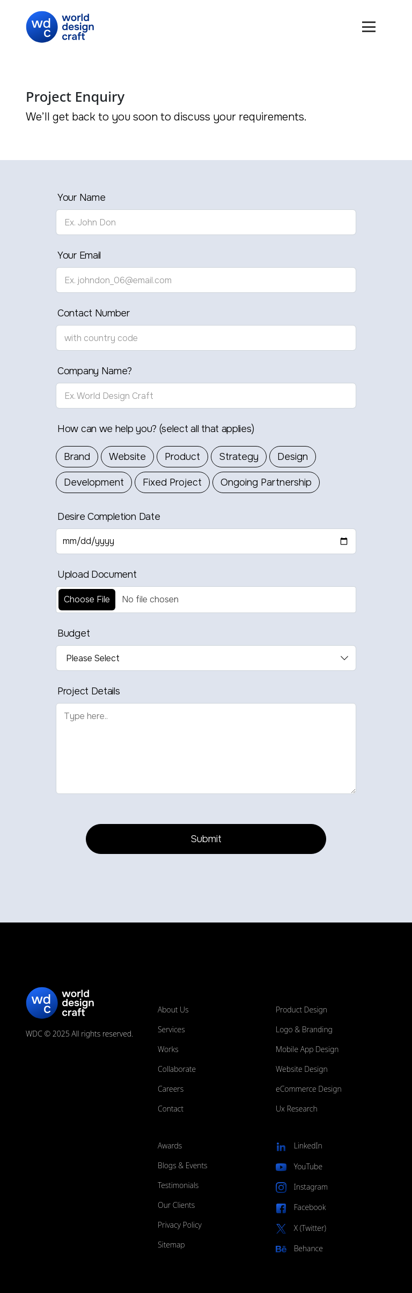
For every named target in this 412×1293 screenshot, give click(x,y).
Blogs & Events (183, 1165)
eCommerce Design (309, 1089)
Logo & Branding (304, 1029)
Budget (73, 633)
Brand (77, 457)
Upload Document (97, 574)
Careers (170, 1089)
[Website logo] (63, 27)
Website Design (302, 1069)
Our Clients (176, 1205)
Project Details (88, 691)
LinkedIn (299, 1146)
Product (182, 457)
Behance (299, 1248)
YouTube (299, 1167)
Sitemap (171, 1244)
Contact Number (93, 313)
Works (168, 1049)
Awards (170, 1145)
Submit (206, 839)
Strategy (239, 457)
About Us (173, 1009)
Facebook (301, 1207)
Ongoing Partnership (266, 482)
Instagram (302, 1187)
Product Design (301, 1009)
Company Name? (94, 371)
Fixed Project (172, 482)
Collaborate (177, 1069)
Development (94, 482)
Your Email (79, 255)
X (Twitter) (301, 1228)
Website (127, 457)
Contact (170, 1108)
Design (292, 457)
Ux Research (297, 1108)
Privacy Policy (180, 1225)
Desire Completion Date (108, 517)
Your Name (81, 197)
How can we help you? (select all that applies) (155, 429)
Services (171, 1029)
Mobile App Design (307, 1049)
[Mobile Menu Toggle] (369, 26)
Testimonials (178, 1185)
